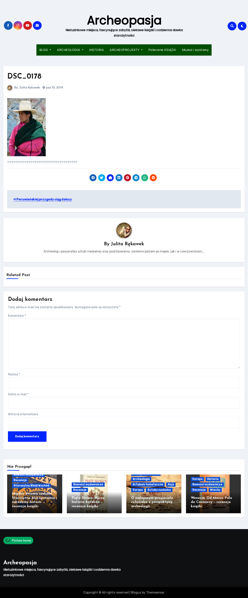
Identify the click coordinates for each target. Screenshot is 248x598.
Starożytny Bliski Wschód (31, 485)
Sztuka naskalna (159, 490)
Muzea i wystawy (195, 50)
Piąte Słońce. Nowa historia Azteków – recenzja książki (88, 502)
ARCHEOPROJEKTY (126, 50)
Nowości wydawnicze (28, 474)
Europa (138, 490)
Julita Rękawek (29, 87)
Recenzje (20, 480)
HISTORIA (96, 50)
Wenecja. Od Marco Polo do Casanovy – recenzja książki (211, 502)
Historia (213, 479)
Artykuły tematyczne (148, 484)
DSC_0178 (24, 77)
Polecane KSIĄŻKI (162, 50)
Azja (171, 484)
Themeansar (155, 592)
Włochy (215, 490)
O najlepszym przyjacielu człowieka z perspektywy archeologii (152, 502)
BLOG (45, 50)
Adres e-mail (18, 394)
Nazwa (14, 374)
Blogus (136, 592)
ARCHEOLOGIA (70, 50)
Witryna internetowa (23, 414)
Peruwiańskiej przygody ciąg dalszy (42, 199)
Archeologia (141, 479)
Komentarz (17, 316)
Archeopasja (124, 20)
